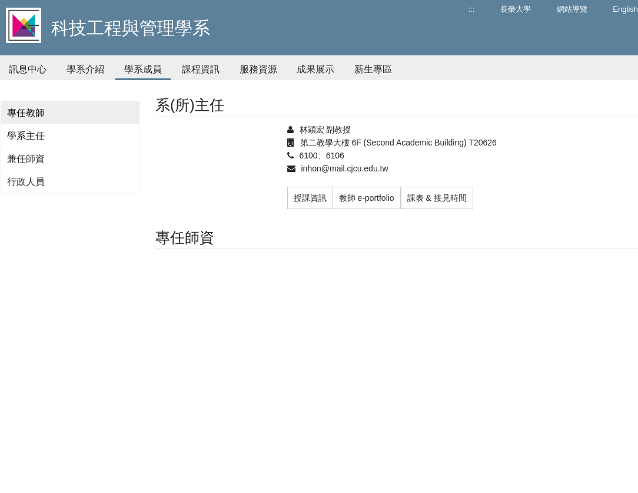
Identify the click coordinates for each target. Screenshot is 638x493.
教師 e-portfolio (366, 198)
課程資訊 (201, 69)
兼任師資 (26, 159)
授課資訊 (310, 198)
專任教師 (26, 113)
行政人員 (26, 182)
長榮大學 (515, 9)
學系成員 (143, 69)
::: (471, 9)
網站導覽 (572, 9)
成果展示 (315, 69)
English (625, 9)
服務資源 (258, 69)
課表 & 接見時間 (437, 198)
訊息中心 (27, 69)
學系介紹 (85, 69)
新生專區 (373, 69)
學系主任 (26, 136)
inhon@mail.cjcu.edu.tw (344, 168)
